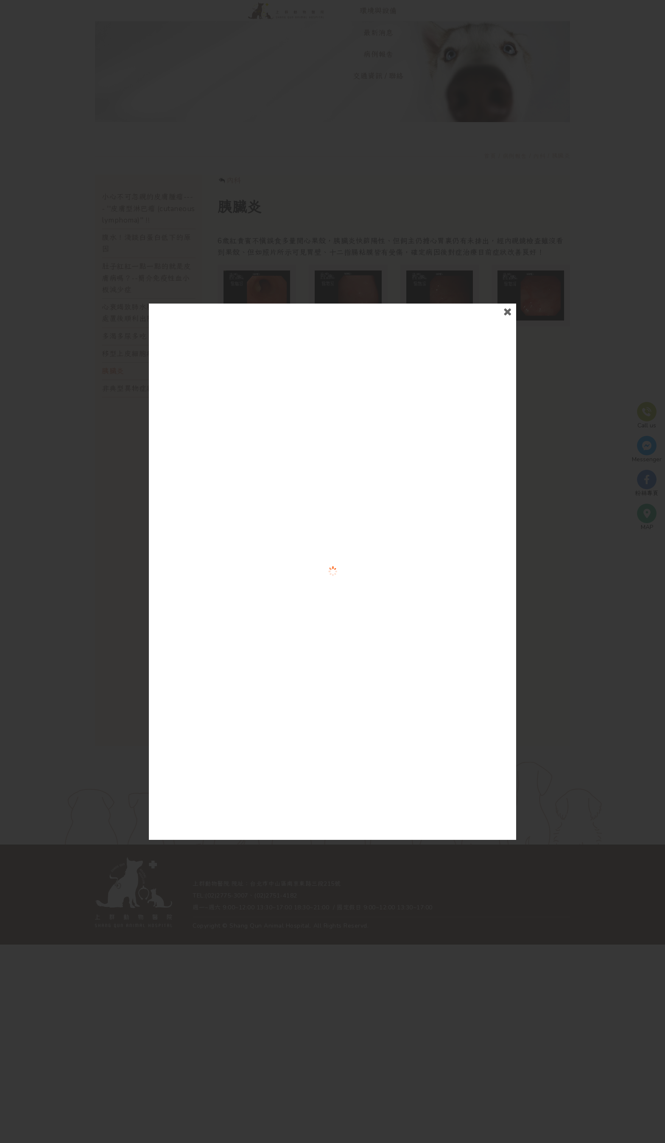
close (492, 356)
